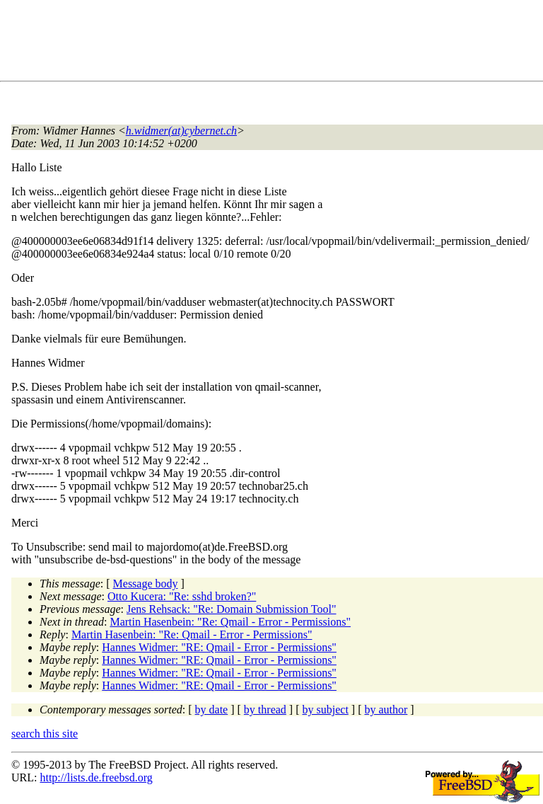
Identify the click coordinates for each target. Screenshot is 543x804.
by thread (265, 710)
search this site (44, 734)
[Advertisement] (268, 43)
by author (385, 710)
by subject (326, 710)
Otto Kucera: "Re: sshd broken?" (181, 596)
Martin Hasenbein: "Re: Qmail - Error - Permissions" (230, 622)
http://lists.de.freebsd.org (96, 777)
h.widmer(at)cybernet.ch (181, 131)
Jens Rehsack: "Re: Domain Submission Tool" (232, 609)
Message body (145, 584)
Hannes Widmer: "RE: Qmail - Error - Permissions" (219, 647)
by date (211, 710)
